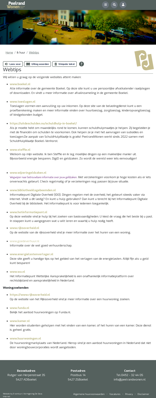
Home (9, 52)
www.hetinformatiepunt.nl (28, 212)
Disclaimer (143, 394)
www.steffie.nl (20, 150)
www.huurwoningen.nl (25, 339)
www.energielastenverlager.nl (31, 254)
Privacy (129, 394)
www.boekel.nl (20, 84)
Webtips (34, 52)
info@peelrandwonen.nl (130, 380)
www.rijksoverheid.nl (24, 228)
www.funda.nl (19, 308)
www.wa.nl (17, 272)
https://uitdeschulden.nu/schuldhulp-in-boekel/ (43, 123)
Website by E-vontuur (12, 394)
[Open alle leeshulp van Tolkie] (81, 64)
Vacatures (114, 394)
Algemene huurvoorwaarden (89, 394)
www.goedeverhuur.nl (24, 241)
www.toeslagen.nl (22, 102)
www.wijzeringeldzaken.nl (28, 173)
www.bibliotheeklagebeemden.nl (33, 190)
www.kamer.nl (20, 321)
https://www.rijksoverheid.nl (30, 295)
